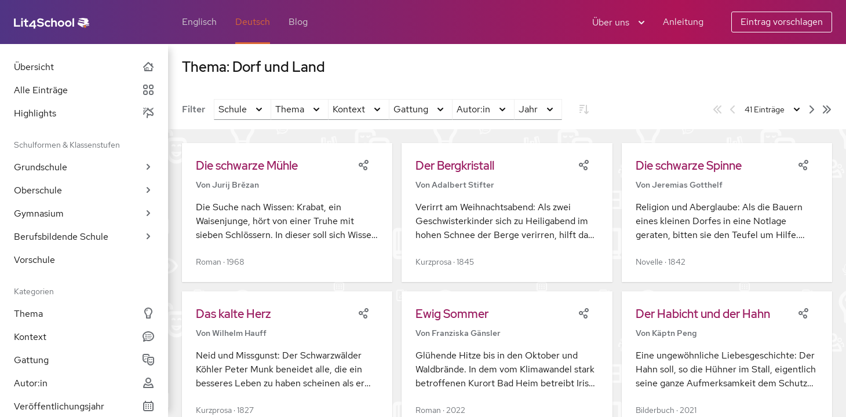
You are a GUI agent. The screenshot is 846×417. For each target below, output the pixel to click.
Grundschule (84, 167)
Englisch (199, 22)
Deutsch (252, 22)
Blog (298, 22)
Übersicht (84, 67)
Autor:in (84, 383)
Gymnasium (84, 213)
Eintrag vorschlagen (782, 22)
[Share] (363, 163)
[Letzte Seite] (826, 109)
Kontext (84, 337)
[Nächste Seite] (811, 109)
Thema (84, 314)
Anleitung (683, 22)
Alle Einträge (84, 90)
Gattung (84, 360)
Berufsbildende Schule (84, 237)
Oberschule (84, 190)
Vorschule (34, 260)
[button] (287, 212)
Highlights (84, 113)
